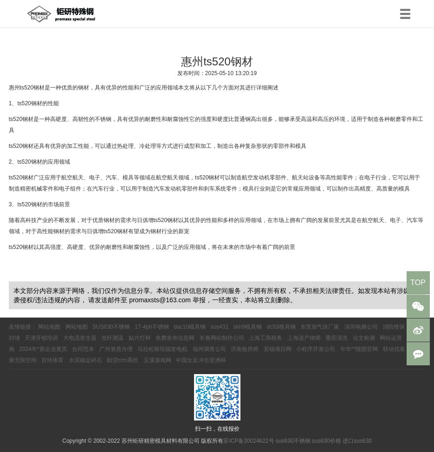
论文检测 (364, 338)
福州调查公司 (209, 349)
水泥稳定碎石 (85, 360)
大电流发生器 (80, 338)
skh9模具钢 (247, 327)
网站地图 (49, 327)
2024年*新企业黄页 (43, 349)
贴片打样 (140, 338)
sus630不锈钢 (293, 441)
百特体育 (52, 360)
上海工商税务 (265, 338)
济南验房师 (245, 349)
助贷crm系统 (122, 360)
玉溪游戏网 (157, 360)
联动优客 (394, 349)
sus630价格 (326, 441)
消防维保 (393, 327)
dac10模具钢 (190, 327)
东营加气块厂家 (319, 327)
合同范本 (83, 349)
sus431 (219, 327)
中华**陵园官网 (359, 349)
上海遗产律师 (304, 338)
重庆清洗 (336, 338)
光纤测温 (112, 338)
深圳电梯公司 (361, 327)
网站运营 (391, 338)
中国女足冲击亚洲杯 (201, 360)
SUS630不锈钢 (111, 327)
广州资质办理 (116, 349)
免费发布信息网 (174, 338)
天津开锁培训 (41, 338)
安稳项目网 (277, 349)
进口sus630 (357, 441)
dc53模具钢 (281, 327)
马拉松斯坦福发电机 (162, 349)
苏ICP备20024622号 (248, 441)
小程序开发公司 (315, 349)
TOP (418, 282)
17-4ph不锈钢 (151, 327)
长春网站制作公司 (222, 338)
